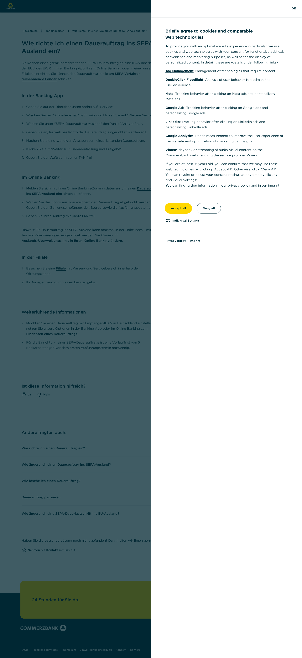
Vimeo (170, 150)
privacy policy (239, 185)
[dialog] (151, 329)
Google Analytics (179, 136)
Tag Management (179, 71)
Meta (169, 94)
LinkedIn (172, 122)
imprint (273, 185)
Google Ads (175, 108)
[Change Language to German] (294, 8)
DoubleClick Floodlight (184, 80)
